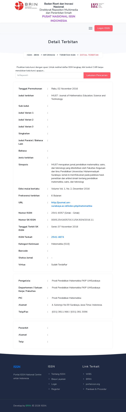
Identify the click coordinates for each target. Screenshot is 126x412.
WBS (86, 374)
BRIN (86, 379)
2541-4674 (57, 237)
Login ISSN (104, 28)
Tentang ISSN (56, 374)
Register (54, 389)
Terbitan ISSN (68, 55)
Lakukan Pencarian (97, 75)
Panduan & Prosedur (94, 389)
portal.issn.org (91, 384)
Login (52, 384)
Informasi (49, 55)
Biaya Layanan (57, 379)
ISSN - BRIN (33, 55)
